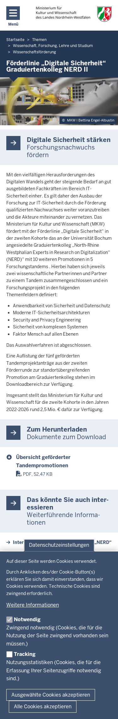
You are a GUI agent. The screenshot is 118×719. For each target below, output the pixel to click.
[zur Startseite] (74, 14)
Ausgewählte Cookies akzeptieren (50, 695)
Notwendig (27, 619)
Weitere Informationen (32, 605)
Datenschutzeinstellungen (59, 545)
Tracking (25, 654)
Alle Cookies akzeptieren (42, 706)
